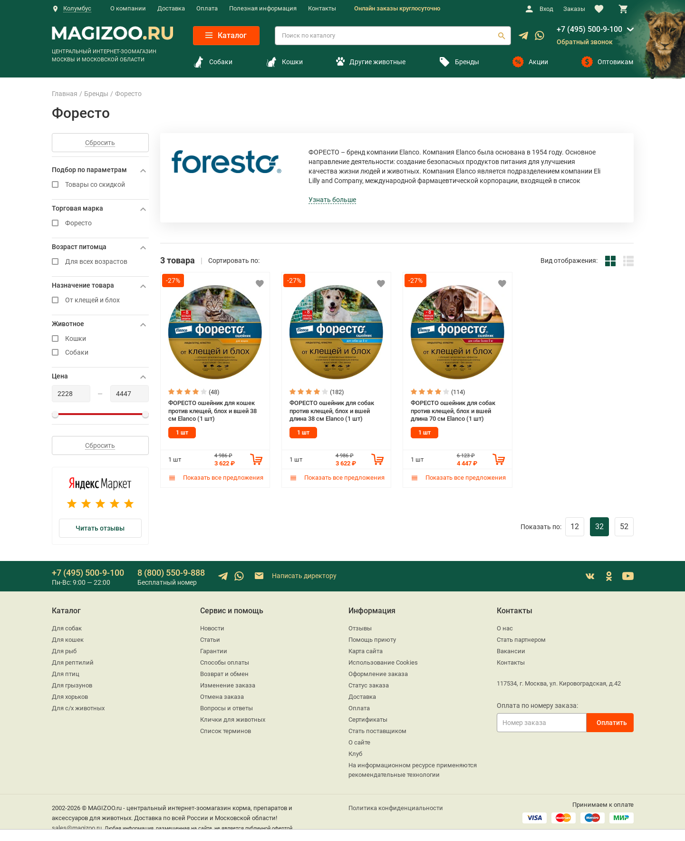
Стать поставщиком (377, 731)
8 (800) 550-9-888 (171, 573)
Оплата (207, 8)
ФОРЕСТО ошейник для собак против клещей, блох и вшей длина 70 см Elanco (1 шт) (453, 410)
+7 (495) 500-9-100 (589, 29)
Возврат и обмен (224, 673)
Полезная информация (263, 8)
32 (599, 526)
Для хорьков (70, 696)
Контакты (322, 8)
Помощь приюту (372, 639)
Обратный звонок (585, 42)
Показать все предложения (215, 477)
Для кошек (68, 639)
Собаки (212, 62)
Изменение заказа (227, 685)
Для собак (67, 628)
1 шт (182, 432)
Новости (212, 628)
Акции (530, 62)
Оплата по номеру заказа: (537, 705)
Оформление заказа (378, 673)
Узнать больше (332, 199)
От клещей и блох (100, 300)
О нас (505, 628)
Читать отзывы (100, 528)
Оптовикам (607, 62)
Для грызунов (72, 685)
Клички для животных (232, 719)
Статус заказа (368, 685)
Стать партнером (521, 639)
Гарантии (213, 651)
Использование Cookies (383, 662)
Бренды (459, 62)
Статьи (210, 639)
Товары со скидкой (100, 184)
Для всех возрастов (100, 261)
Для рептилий (73, 662)
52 (624, 526)
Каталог (226, 35)
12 (574, 526)
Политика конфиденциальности (395, 808)
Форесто (100, 223)
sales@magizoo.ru (77, 827)
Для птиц (65, 673)
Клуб (355, 753)
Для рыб (64, 651)
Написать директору (295, 575)
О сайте (359, 742)
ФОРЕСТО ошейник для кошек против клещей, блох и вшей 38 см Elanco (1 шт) (212, 410)
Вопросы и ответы (226, 708)
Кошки (284, 62)
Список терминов (225, 731)
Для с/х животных (78, 708)
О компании (128, 8)
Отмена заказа (222, 696)
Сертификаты (367, 719)
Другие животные (370, 62)
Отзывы (360, 628)
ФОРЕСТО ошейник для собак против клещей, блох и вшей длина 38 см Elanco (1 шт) (331, 410)
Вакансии (511, 651)
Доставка (171, 8)
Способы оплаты (224, 662)
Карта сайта (365, 651)
